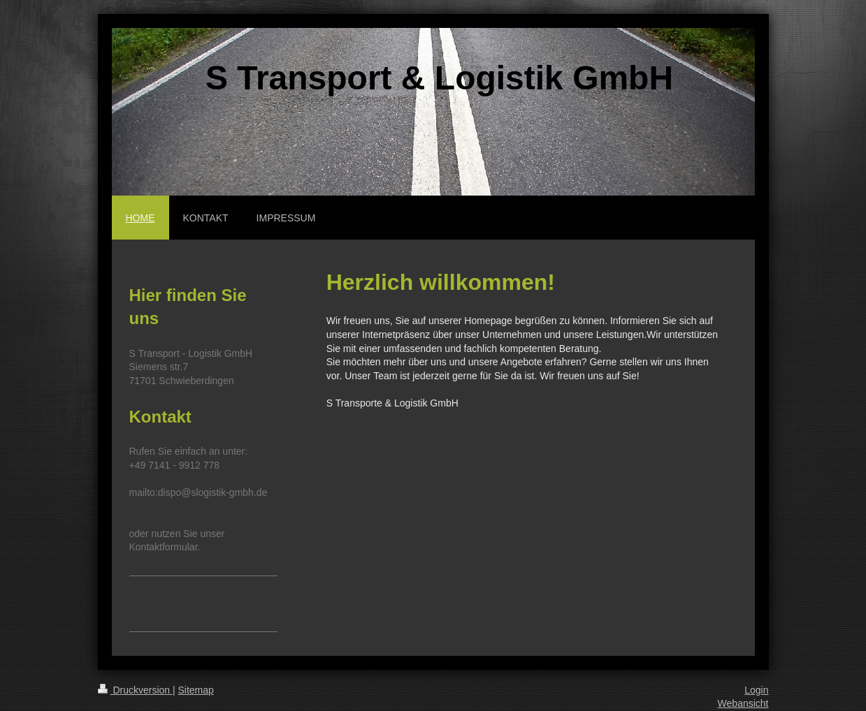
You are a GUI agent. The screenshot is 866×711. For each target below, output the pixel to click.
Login (756, 690)
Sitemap (196, 690)
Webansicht (743, 703)
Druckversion (135, 690)
